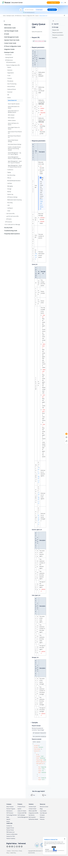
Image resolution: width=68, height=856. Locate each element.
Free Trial (53, 2)
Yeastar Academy (10, 838)
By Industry (31, 815)
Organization (10, 73)
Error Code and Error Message (12, 224)
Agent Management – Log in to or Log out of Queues (15, 161)
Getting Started (9, 57)
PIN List (9, 178)
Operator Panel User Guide (11, 40)
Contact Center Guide (10, 43)
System (9, 67)
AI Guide (6, 34)
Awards (8, 819)
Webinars (42, 817)
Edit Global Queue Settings (14, 144)
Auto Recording (11, 175)
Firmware (42, 815)
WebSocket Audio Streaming (14, 200)
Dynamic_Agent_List (38, 475)
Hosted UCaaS (32, 806)
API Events (8, 219)
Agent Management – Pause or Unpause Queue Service (15, 166)
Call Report (10, 208)
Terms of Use (15, 850)
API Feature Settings (12, 197)
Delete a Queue (12, 120)
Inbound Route (11, 86)
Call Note (9, 183)
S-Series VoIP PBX (22, 813)
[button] (3, 24)
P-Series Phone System (21, 807)
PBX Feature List (10, 832)
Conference (10, 169)
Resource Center (44, 806)
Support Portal (10, 828)
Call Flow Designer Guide (11, 31)
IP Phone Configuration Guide (12, 46)
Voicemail (9, 92)
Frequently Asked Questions (12, 233)
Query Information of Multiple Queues (13, 111)
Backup (9, 191)
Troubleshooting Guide (10, 230)
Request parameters (57, 32)
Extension (9, 70)
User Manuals (43, 813)
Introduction (8, 54)
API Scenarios (8, 222)
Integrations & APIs (33, 813)
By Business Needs (33, 819)
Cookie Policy (13, 852)
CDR (8, 205)
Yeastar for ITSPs (10, 836)
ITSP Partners (9, 813)
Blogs (41, 808)
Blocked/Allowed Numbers (14, 180)
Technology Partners (11, 815)
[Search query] (45, 9)
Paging (9, 172)
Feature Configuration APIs (28, 15)
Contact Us (9, 826)
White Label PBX (33, 811)
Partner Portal (10, 830)
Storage (9, 189)
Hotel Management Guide (11, 37)
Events (8, 821)
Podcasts (42, 819)
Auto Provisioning (11, 84)
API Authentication (11, 62)
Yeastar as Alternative (11, 834)
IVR (8, 94)
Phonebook (10, 81)
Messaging (10, 186)
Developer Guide (10, 15)
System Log (10, 194)
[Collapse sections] (64, 15)
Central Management (23, 817)
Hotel (8, 211)
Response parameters (58, 35)
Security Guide (8, 227)
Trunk (8, 75)
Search (52, 9)
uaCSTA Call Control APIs (12, 216)
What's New (7, 24)
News (7, 817)
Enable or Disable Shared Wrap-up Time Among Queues (14, 148)
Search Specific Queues (14, 104)
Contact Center (32, 808)
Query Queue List (43, 15)
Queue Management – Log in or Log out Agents (14, 153)
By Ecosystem (32, 817)
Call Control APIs (10, 213)
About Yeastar (10, 806)
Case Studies (43, 811)
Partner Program (10, 808)
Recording (9, 202)
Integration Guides (9, 49)
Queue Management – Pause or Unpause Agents (14, 157)
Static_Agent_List (38, 498)
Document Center (17, 2)
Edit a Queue (11, 117)
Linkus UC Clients (22, 811)
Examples (54, 37)
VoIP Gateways (21, 815)
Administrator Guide (10, 28)
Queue (36, 15)
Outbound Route (11, 89)
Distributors (9, 811)
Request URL (55, 30)
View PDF (56, 24)
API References (18, 15)
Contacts (9, 78)
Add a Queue (11, 115)
